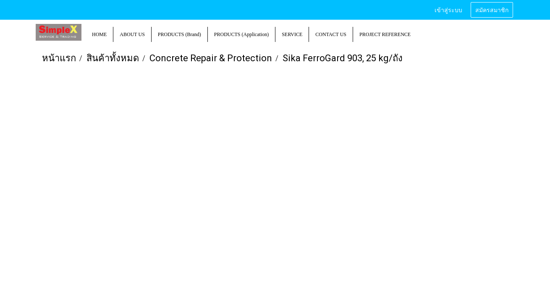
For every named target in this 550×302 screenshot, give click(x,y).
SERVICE (292, 34)
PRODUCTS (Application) (241, 34)
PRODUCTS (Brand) (179, 34)
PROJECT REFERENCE (385, 34)
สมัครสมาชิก (491, 9)
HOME (99, 34)
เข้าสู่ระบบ (448, 9)
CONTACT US (330, 34)
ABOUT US (132, 34)
